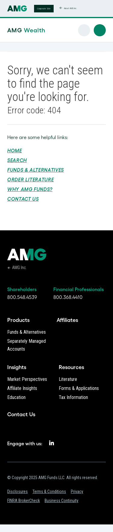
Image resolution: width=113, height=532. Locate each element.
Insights (16, 367)
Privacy (77, 491)
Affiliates (67, 320)
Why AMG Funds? (29, 189)
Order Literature (30, 179)
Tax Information (73, 397)
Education (16, 397)
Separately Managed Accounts (26, 345)
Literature (68, 379)
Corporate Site (44, 8)
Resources (71, 367)
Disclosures (17, 491)
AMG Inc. (19, 267)
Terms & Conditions (49, 491)
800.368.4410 (68, 297)
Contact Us (23, 198)
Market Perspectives (27, 379)
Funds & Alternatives (35, 169)
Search (17, 160)
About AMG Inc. (70, 8)
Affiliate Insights (22, 388)
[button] (100, 30)
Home (14, 150)
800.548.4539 (22, 297)
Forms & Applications (79, 388)
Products (18, 320)
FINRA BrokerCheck (23, 500)
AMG (17, 30)
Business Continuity (61, 500)
